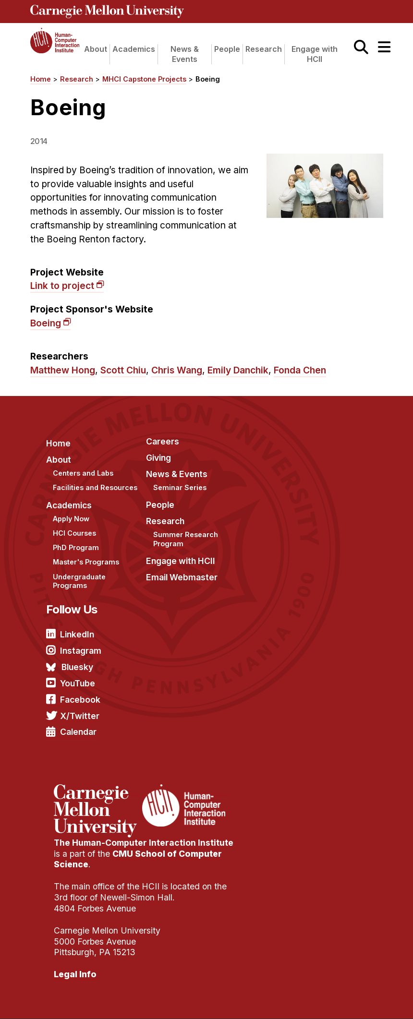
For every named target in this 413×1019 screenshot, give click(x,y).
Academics (133, 49)
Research (263, 49)
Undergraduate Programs (79, 581)
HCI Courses (74, 533)
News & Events (184, 54)
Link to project (62, 285)
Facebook (80, 700)
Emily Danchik (237, 370)
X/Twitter (79, 716)
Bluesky (77, 667)
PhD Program (76, 547)
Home (40, 79)
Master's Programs (86, 562)
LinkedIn (77, 634)
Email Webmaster (182, 577)
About (95, 49)
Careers (162, 441)
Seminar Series (179, 487)
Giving (158, 458)
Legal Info (75, 974)
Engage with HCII (315, 54)
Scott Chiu (123, 370)
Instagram (80, 651)
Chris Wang (176, 370)
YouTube (77, 683)
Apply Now (71, 519)
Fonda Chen (300, 370)
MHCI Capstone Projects (144, 79)
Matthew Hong (62, 370)
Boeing (207, 79)
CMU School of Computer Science (138, 859)
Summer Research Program (185, 539)
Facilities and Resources (95, 487)
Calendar (78, 732)
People (227, 49)
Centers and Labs (83, 473)
